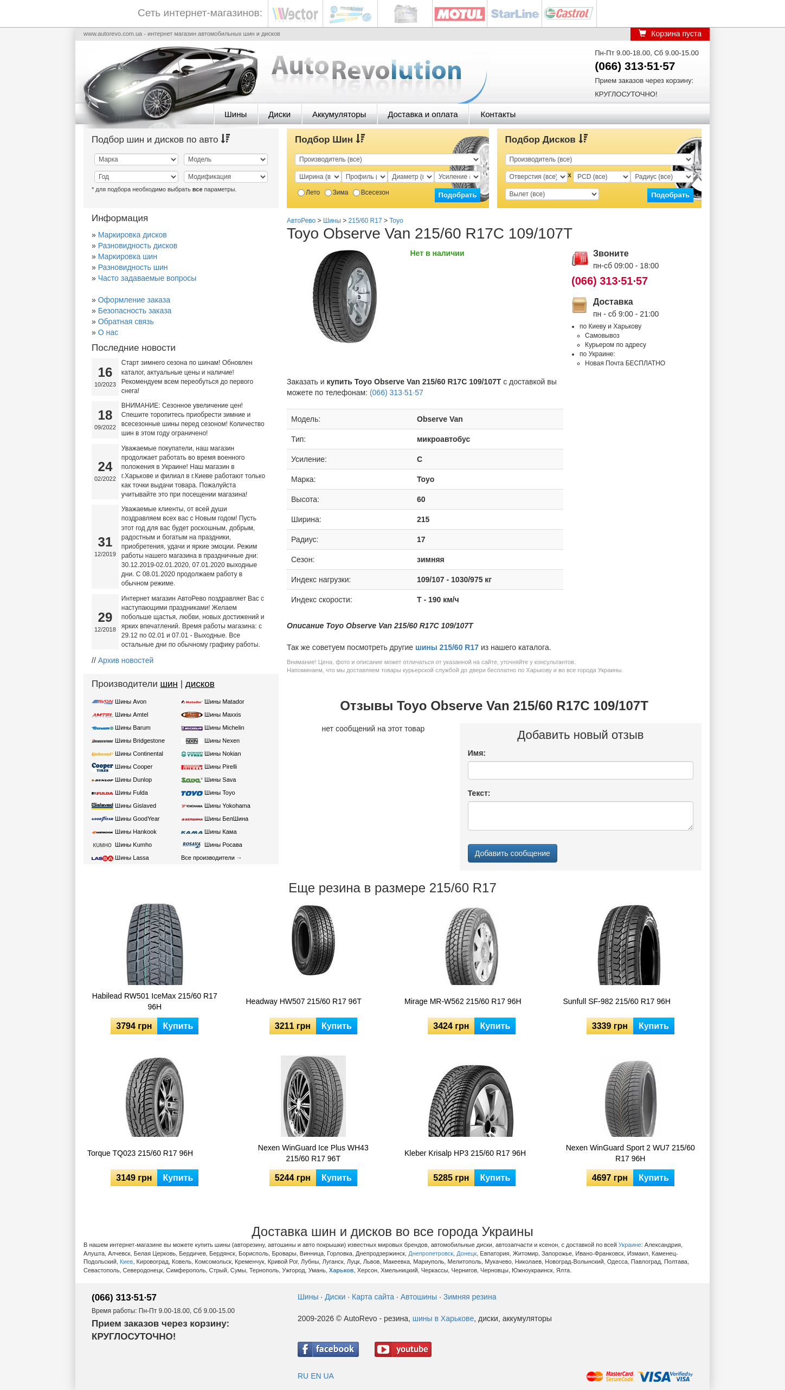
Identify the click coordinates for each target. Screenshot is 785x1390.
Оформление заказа (134, 299)
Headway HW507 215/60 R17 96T (304, 1001)
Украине (630, 1244)
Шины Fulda (131, 792)
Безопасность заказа (135, 310)
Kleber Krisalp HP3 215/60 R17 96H (465, 1153)
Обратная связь (126, 321)
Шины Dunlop (133, 779)
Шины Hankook (136, 831)
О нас (108, 332)
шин (169, 684)
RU (303, 1376)
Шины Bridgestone (140, 740)
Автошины (419, 1296)
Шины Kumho (133, 844)
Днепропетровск (430, 1253)
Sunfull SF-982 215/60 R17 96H (617, 1001)
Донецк (466, 1253)
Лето (309, 192)
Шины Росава (223, 844)
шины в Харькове (443, 1318)
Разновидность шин (133, 267)
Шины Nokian (222, 753)
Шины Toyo (219, 792)
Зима (337, 192)
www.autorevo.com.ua (112, 33)
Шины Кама (220, 831)
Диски (279, 114)
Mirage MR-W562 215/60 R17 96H (463, 1001)
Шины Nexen (222, 740)
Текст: (479, 793)
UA (328, 1376)
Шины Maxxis (222, 714)
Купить (178, 1026)
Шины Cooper (133, 766)
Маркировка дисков (132, 234)
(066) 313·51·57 (635, 66)
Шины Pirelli (220, 766)
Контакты (498, 114)
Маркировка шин (127, 256)
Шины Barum (133, 727)
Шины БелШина (226, 818)
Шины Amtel (131, 714)
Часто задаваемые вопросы (147, 278)
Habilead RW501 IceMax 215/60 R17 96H (154, 1001)
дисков (200, 684)
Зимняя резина (470, 1296)
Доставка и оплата (423, 114)
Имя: (477, 753)
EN (316, 1376)
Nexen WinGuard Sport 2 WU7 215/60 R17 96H (630, 1153)
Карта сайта (373, 1296)
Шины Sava (220, 779)
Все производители (208, 857)
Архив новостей (126, 660)
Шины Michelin (224, 727)
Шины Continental (139, 753)
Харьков (341, 1270)
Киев (126, 1261)
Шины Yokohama (227, 805)
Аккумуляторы (339, 114)
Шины (235, 114)
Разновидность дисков (137, 245)
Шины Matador (224, 701)
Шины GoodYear (137, 818)
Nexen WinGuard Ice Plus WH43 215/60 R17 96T (313, 1153)
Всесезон (371, 192)
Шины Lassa (132, 857)
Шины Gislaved (135, 805)
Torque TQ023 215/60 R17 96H (140, 1153)
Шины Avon (130, 701)
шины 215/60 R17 (447, 647)
